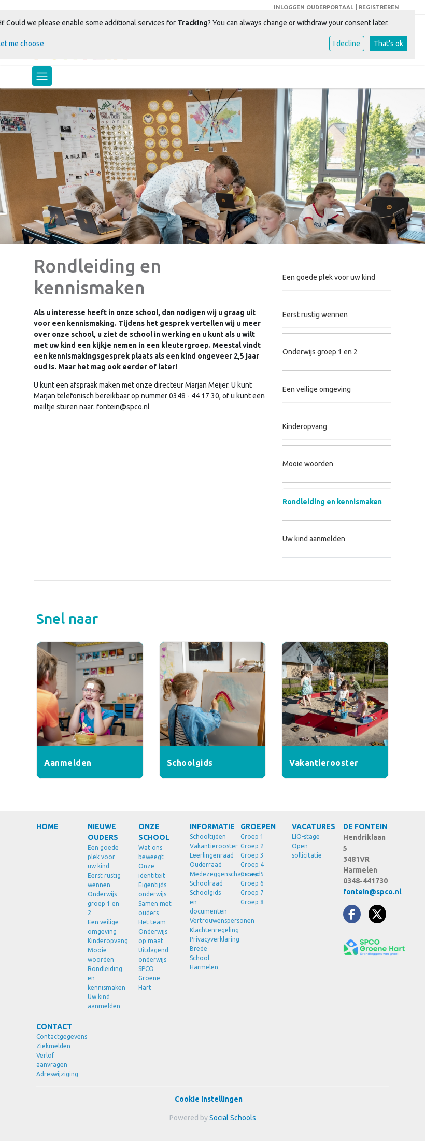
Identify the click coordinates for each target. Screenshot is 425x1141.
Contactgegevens (54, 1036)
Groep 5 (252, 874)
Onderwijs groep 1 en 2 (320, 352)
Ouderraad (206, 864)
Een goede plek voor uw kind (328, 277)
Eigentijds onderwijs (152, 889)
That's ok (388, 43)
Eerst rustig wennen (315, 314)
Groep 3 (252, 855)
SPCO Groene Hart (149, 978)
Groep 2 (252, 846)
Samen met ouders (155, 908)
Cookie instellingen (209, 1099)
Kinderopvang (304, 426)
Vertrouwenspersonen (207, 920)
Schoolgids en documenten (207, 902)
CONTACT (54, 1026)
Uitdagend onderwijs (153, 955)
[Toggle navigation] (42, 76)
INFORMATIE (207, 826)
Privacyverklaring (207, 939)
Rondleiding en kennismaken (332, 501)
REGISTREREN (379, 7)
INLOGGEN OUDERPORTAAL (313, 7)
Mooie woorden (307, 464)
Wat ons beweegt (151, 852)
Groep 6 (252, 883)
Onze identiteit (151, 871)
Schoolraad (206, 883)
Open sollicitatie (307, 851)
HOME (47, 826)
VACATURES (310, 826)
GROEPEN (258, 826)
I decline (346, 43)
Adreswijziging (54, 1074)
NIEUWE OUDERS (103, 832)
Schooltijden (207, 836)
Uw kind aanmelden (313, 539)
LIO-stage (306, 836)
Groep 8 (252, 901)
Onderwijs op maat (152, 936)
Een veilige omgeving (316, 389)
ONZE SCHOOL (153, 832)
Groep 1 (252, 836)
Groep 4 (252, 864)
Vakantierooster (207, 846)
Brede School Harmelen (204, 958)
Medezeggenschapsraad (207, 874)
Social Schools (232, 1118)
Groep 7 (252, 892)
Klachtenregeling (207, 929)
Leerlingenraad (207, 855)
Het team (152, 922)
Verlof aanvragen (51, 1060)
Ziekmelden (53, 1046)
